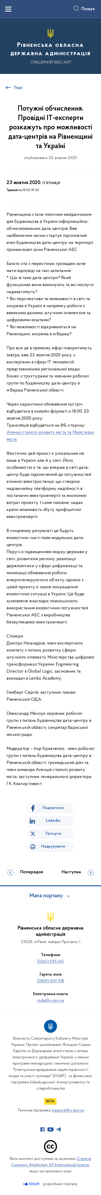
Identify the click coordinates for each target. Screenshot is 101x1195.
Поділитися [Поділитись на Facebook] (53, 808)
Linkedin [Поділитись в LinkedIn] (53, 821)
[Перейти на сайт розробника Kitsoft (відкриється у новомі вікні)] (32, 1184)
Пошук (88, 9)
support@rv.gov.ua (68, 1110)
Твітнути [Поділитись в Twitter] (53, 834)
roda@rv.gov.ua (50, 1000)
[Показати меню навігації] (8, 9)
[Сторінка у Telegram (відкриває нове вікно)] (58, 1129)
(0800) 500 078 (50, 981)
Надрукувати (53, 846)
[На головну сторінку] (50, 45)
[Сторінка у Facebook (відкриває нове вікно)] (42, 1129)
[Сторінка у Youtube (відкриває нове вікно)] (50, 1129)
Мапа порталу (46, 896)
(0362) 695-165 (50, 961)
